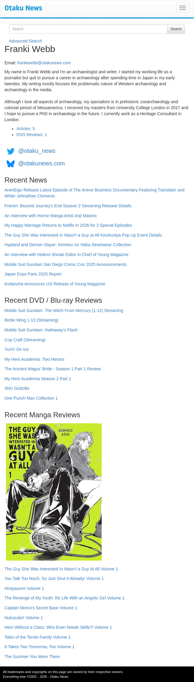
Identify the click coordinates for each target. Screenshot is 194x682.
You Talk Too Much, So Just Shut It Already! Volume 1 (54, 578)
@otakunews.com (41, 163)
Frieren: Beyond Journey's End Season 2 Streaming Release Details (67, 205)
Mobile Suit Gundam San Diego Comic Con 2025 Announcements (65, 264)
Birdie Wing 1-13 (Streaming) (31, 320)
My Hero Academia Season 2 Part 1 (37, 378)
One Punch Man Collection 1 (31, 398)
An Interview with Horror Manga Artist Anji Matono (50, 215)
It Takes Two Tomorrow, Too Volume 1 (39, 646)
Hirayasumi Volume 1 (24, 588)
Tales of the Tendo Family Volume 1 (37, 637)
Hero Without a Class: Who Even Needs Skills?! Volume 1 (58, 627)
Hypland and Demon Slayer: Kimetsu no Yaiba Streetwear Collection (67, 244)
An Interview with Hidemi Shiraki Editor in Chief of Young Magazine (66, 254)
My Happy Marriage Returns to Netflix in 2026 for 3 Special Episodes (68, 225)
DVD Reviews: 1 (31, 134)
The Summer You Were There (32, 656)
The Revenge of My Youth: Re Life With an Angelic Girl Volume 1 (64, 598)
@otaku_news (36, 150)
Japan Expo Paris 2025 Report (33, 274)
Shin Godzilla (16, 388)
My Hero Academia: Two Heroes (34, 359)
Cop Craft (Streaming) (24, 339)
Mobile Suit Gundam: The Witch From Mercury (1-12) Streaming (63, 310)
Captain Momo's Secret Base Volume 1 (40, 607)
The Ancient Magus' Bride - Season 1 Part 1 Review (52, 368)
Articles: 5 (25, 128)
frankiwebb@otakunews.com (44, 62)
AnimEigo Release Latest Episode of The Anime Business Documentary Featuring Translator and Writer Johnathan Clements (94, 193)
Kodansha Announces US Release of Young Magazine (55, 283)
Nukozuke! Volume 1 (23, 617)
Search (176, 29)
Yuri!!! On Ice (16, 349)
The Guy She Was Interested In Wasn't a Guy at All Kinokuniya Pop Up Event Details (83, 235)
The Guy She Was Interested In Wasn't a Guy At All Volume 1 (61, 569)
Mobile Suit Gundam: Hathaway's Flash (41, 330)
